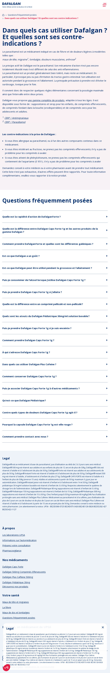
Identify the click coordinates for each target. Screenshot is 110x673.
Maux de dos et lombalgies (16, 612)
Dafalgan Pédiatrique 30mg (16, 582)
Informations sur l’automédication (19, 540)
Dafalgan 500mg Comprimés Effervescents (24, 571)
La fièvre (6, 607)
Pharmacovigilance (11, 550)
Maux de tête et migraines (15, 602)
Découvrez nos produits (15, 586)
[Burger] (104, 5)
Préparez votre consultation (16, 545)
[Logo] (17, 5)
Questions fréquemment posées (22, 15)
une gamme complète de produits (46, 100)
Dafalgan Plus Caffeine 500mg (17, 577)
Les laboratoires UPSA (13, 534)
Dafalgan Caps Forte (12, 566)
